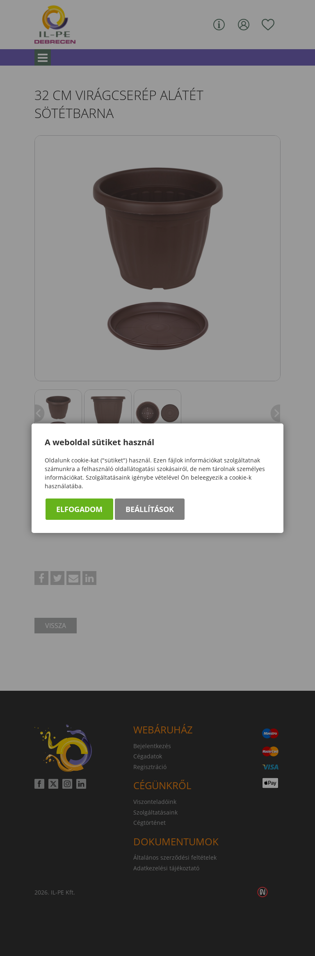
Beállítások (150, 509)
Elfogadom (79, 509)
